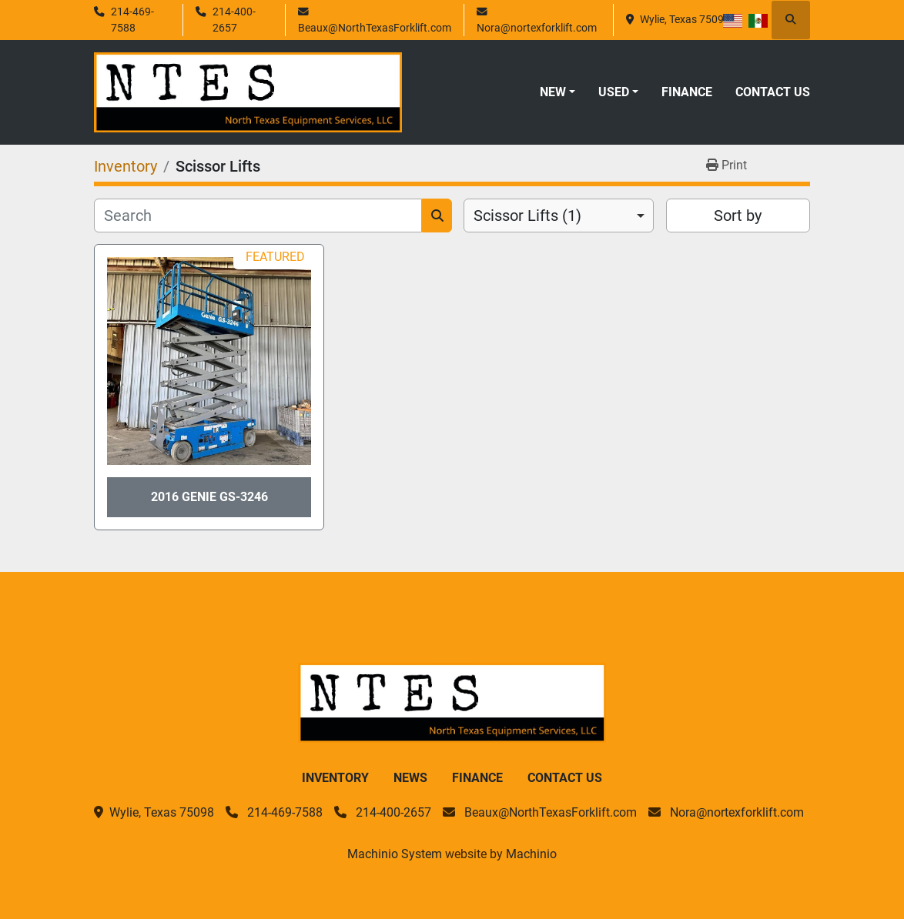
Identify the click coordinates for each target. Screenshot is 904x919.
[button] (557, 92)
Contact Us (772, 92)
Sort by (738, 215)
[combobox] (559, 215)
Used (613, 92)
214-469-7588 (132, 19)
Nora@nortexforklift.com (537, 28)
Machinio (531, 854)
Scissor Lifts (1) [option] (527, 215)
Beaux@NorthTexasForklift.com (374, 28)
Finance (686, 92)
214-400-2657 (234, 19)
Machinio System (394, 854)
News (410, 777)
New (553, 92)
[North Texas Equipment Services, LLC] (452, 701)
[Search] (258, 215)
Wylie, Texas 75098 (685, 19)
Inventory (335, 777)
